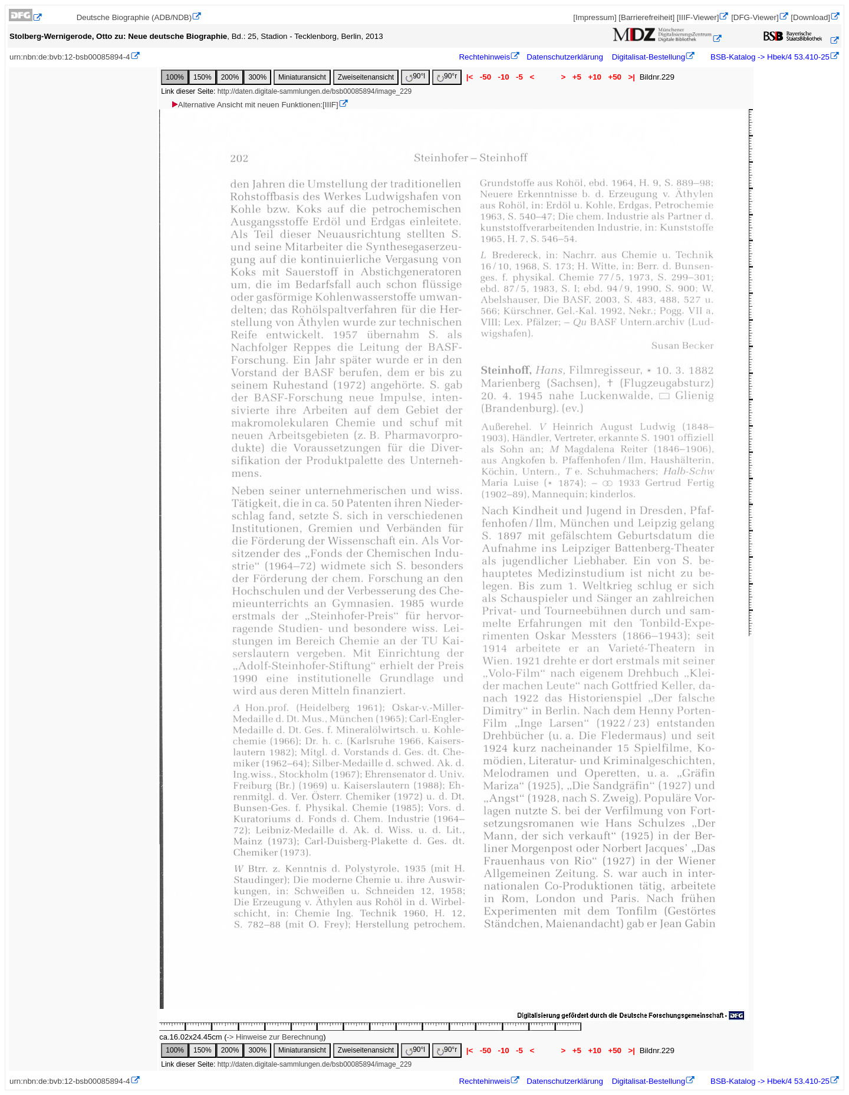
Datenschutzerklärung (564, 56)
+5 (577, 77)
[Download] (810, 17)
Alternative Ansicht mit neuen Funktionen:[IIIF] (254, 104)
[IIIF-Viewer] (698, 17)
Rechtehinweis (484, 56)
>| (631, 77)
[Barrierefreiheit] (646, 17)
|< (469, 77)
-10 (504, 77)
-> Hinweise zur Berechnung (274, 1036)
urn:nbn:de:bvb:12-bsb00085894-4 (69, 56)
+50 (615, 77)
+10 (595, 77)
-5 (519, 77)
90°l (415, 77)
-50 (485, 77)
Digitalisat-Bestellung (648, 56)
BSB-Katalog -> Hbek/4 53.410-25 (769, 56)
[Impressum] (594, 17)
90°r (447, 77)
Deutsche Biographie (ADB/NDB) (134, 17)
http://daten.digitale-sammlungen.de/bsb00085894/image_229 (315, 91)
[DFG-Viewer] (754, 17)
